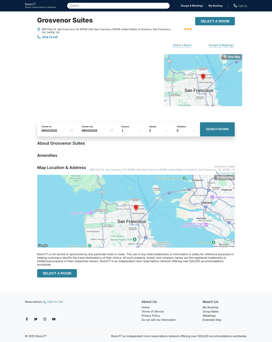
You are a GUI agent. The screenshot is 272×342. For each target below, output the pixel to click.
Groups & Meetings (192, 6)
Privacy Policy (151, 315)
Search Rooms (217, 129)
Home (145, 307)
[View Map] (224, 177)
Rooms (125, 126)
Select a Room (215, 21)
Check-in (46, 126)
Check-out (87, 126)
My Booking (215, 6)
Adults (152, 126)
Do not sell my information (159, 320)
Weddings (209, 315)
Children (181, 126)
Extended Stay (212, 320)
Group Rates (211, 311)
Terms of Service (153, 311)
